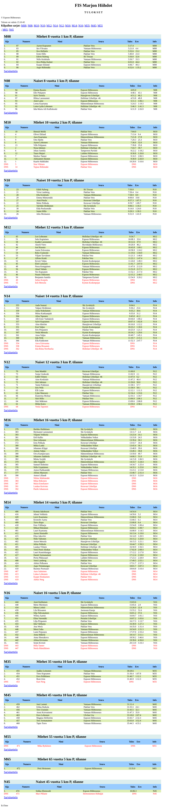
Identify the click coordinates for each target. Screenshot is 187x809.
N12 (61, 25)
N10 (42, 25)
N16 (80, 25)
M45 (93, 25)
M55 (100, 25)
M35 (87, 25)
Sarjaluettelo (11, 71)
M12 (49, 25)
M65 (5, 29)
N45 (11, 29)
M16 (67, 25)
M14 (74, 25)
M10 (36, 25)
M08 (23, 25)
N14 (55, 25)
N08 (30, 25)
